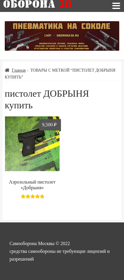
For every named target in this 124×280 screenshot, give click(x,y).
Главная (19, 70)
